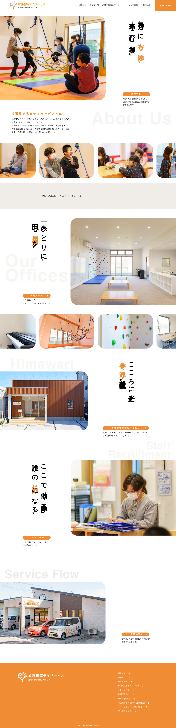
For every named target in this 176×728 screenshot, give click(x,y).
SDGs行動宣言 (124, 699)
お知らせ (122, 677)
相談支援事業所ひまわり (112, 5)
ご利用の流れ (147, 5)
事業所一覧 (94, 5)
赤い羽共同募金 (125, 711)
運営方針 (83, 5)
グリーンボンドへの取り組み (130, 707)
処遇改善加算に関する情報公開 (131, 703)
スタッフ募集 (132, 5)
